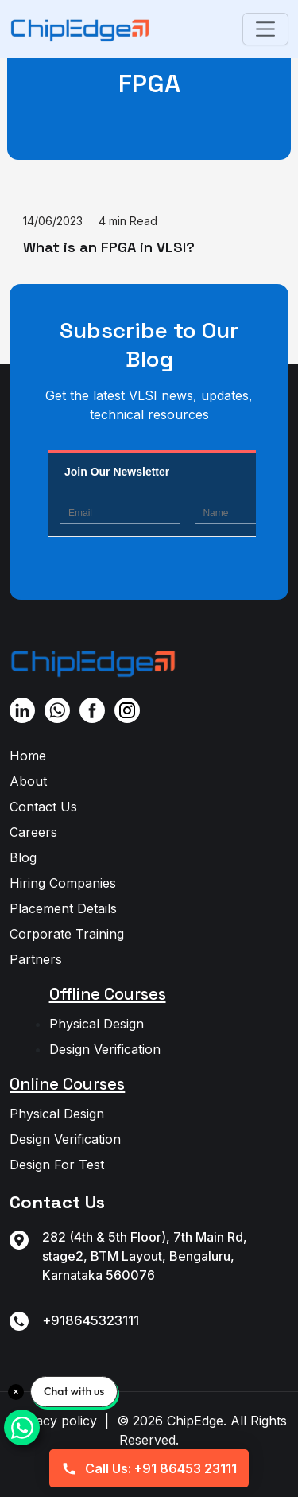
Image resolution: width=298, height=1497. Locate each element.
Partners (36, 959)
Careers (33, 832)
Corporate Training (67, 934)
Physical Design (96, 1024)
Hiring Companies (63, 883)
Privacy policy (54, 1421)
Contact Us (43, 807)
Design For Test (57, 1164)
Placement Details (63, 908)
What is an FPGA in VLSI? (109, 247)
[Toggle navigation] (265, 29)
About (28, 781)
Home (28, 756)
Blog (23, 857)
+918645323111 (90, 1320)
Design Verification (105, 1049)
